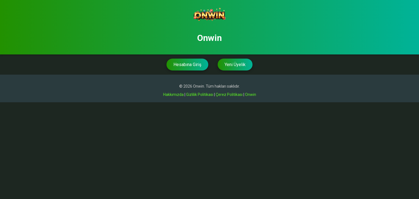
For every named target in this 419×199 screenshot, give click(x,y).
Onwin (250, 94)
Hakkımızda (173, 94)
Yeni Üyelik (235, 64)
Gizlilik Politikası (199, 94)
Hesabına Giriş (187, 64)
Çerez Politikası (229, 94)
